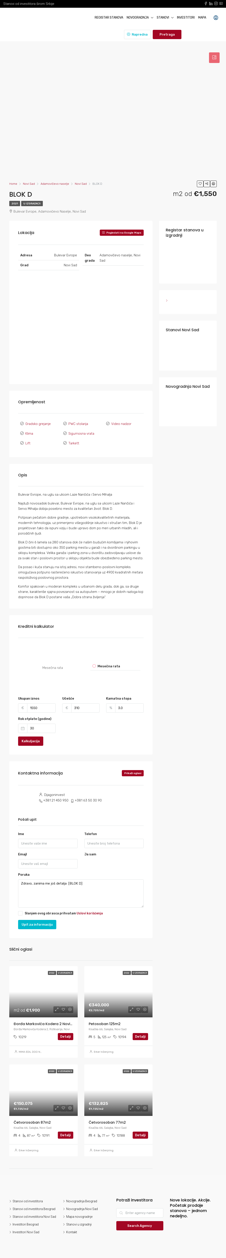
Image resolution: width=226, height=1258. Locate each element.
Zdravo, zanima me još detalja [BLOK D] (81, 893)
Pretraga (167, 34)
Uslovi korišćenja (90, 913)
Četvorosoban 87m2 (32, 1122)
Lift (27, 443)
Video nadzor (121, 424)
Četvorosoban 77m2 (107, 1122)
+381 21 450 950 (55, 800)
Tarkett (73, 443)
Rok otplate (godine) (34, 719)
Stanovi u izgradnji (79, 1224)
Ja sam (90, 854)
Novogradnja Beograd (81, 1201)
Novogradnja (138, 17)
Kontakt (71, 1232)
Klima (29, 434)
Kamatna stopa (118, 698)
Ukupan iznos (29, 698)
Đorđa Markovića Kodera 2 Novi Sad (46, 1023)
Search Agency (139, 1226)
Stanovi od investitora (28, 1201)
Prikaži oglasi (132, 773)
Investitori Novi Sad (26, 1232)
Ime (21, 834)
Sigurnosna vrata (81, 434)
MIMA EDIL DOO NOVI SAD (34, 1051)
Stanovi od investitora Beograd (34, 1208)
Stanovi (163, 17)
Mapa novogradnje (79, 1216)
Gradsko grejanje (38, 424)
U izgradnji (32, 203)
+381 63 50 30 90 (88, 800)
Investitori (186, 17)
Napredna (137, 34)
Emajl (22, 854)
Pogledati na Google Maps (121, 232)
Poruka (24, 874)
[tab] (214, 57)
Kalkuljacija (31, 741)
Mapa (202, 17)
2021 (14, 203)
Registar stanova (109, 17)
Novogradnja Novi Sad (82, 1208)
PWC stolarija (78, 424)
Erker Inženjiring (103, 1051)
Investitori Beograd (26, 1224)
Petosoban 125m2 (105, 1023)
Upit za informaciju (37, 924)
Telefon (90, 834)
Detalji (65, 1036)
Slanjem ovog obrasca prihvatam (60, 913)
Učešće (68, 698)
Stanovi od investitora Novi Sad (34, 1216)
